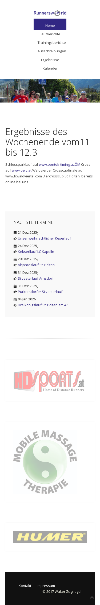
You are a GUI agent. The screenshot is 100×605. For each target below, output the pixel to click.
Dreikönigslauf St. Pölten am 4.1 (43, 304)
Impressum (46, 585)
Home (50, 25)
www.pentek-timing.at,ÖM (59, 164)
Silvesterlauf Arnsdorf (36, 278)
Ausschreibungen (52, 51)
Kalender (50, 68)
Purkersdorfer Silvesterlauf (40, 291)
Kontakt (25, 585)
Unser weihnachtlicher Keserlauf (44, 238)
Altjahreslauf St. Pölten (36, 264)
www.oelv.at (21, 170)
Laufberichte (50, 34)
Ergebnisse (50, 59)
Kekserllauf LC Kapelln (36, 251)
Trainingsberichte (52, 42)
